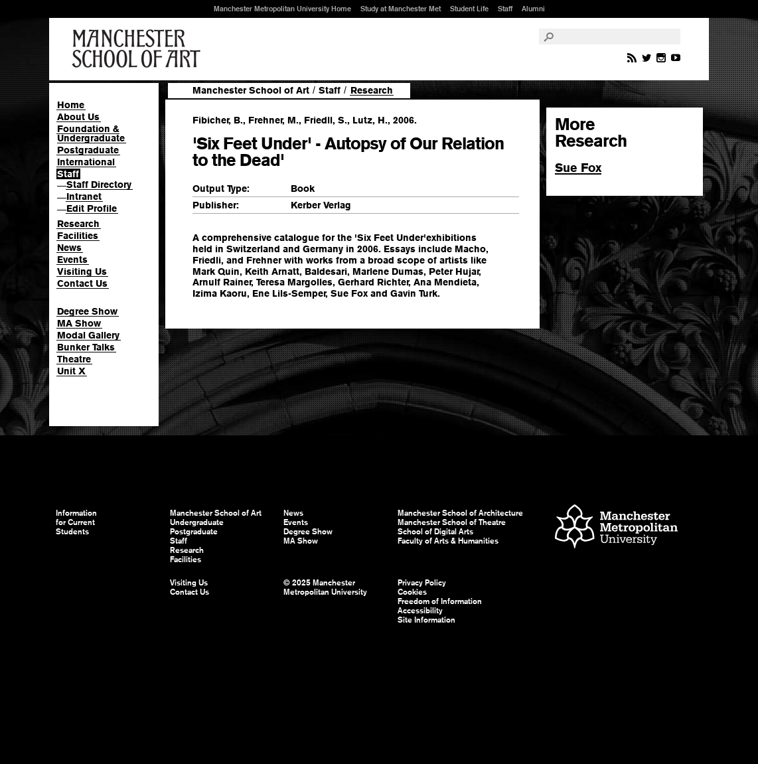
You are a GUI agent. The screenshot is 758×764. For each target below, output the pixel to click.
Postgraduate (88, 150)
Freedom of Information (440, 601)
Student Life (469, 9)
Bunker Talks (86, 347)
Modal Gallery (88, 335)
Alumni (533, 9)
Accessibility (420, 610)
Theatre (74, 359)
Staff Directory (98, 184)
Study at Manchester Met (400, 9)
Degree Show (87, 311)
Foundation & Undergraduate (91, 133)
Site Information (426, 620)
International (86, 162)
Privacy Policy (422, 582)
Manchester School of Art (138, 49)
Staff (505, 9)
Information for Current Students (76, 522)
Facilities (77, 235)
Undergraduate (197, 522)
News (69, 247)
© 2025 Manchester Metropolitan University (325, 587)
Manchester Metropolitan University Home (282, 9)
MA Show (79, 323)
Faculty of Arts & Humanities (448, 541)
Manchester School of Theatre (452, 522)
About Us (78, 117)
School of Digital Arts (435, 531)
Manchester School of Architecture (460, 513)
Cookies (412, 592)
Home (70, 105)
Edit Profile (91, 208)
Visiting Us (82, 271)
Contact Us (82, 283)
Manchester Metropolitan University (616, 528)
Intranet (84, 196)
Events (72, 259)
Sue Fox (578, 168)
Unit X (71, 371)
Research (78, 223)
